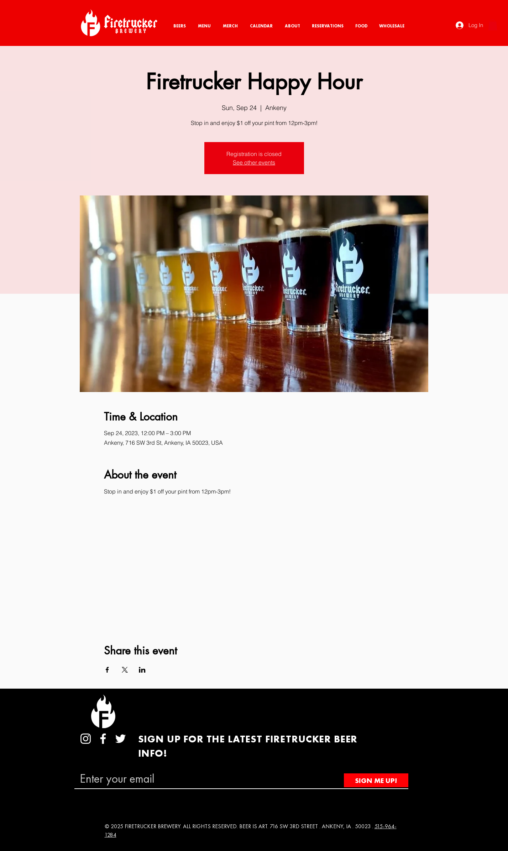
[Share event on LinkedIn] (142, 670)
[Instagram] (86, 739)
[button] (492, 24)
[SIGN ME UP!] (376, 780)
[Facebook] (103, 739)
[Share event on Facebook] (107, 670)
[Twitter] (120, 739)
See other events (254, 162)
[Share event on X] (124, 670)
